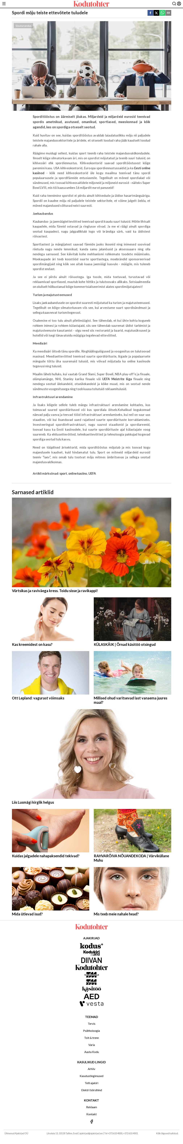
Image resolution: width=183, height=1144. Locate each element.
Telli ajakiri (91, 1083)
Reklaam (91, 1107)
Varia (91, 1044)
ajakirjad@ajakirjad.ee (91, 1133)
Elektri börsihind (91, 1090)
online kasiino (77, 473)
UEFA (92, 473)
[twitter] (156, 13)
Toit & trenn (91, 1037)
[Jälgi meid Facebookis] (91, 1121)
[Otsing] (174, 3)
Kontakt (91, 1114)
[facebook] (150, 13)
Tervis (91, 1023)
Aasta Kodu (91, 1051)
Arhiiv (91, 1069)
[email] (168, 13)
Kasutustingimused (91, 1076)
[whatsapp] (162, 13)
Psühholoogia (91, 1030)
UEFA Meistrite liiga (117, 379)
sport (63, 473)
